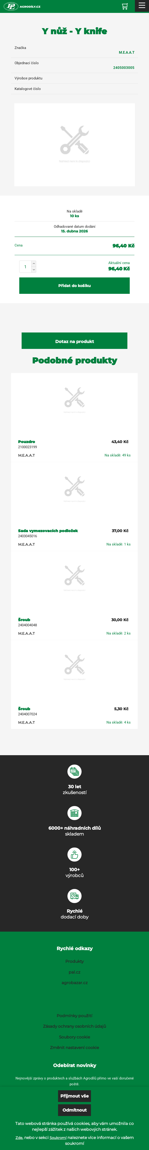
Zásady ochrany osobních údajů (74, 1026)
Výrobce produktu (28, 78)
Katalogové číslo (28, 89)
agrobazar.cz (75, 982)
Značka (20, 48)
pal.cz (74, 972)
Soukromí (58, 1137)
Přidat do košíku (74, 286)
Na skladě (74, 211)
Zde (19, 1137)
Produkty (74, 961)
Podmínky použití (74, 1015)
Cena (19, 245)
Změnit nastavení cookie (74, 1047)
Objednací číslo (27, 63)
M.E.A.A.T (126, 52)
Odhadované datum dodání (74, 226)
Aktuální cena (119, 263)
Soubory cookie (74, 1037)
